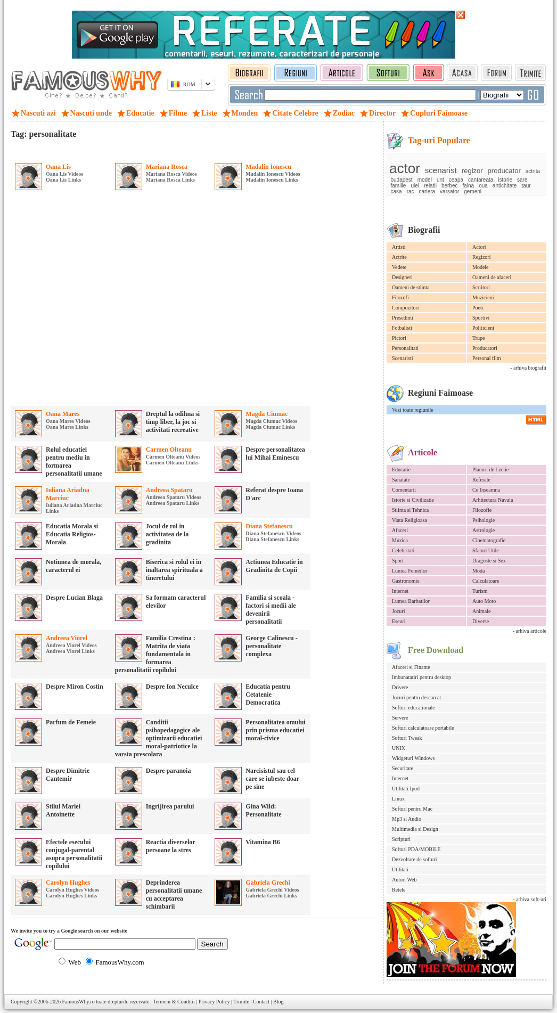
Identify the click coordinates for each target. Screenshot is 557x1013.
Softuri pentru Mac (412, 809)
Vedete (399, 267)
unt (440, 180)
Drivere (400, 687)
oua (483, 186)
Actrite (399, 257)
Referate (481, 480)
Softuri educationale (413, 707)
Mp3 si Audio (406, 819)
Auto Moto (484, 601)
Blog (278, 1001)
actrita (533, 171)
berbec (449, 186)
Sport (398, 560)
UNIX (398, 748)
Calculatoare (485, 581)
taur (525, 186)
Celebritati (403, 550)
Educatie (401, 469)
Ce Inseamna (486, 490)
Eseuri (399, 621)
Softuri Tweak (407, 738)
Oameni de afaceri (491, 277)
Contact (261, 1001)
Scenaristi (402, 358)
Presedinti (402, 318)
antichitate (505, 186)
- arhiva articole (529, 631)
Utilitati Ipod (406, 788)
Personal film (486, 358)
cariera (427, 191)
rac (410, 191)
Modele (480, 267)
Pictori (399, 338)
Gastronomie (406, 581)
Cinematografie (488, 540)
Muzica (400, 540)
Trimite (241, 1001)
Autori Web (404, 880)
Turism (480, 591)
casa (396, 191)
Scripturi (401, 839)
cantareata (480, 180)
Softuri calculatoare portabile (423, 728)
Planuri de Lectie (490, 469)
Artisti (399, 247)
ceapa (456, 180)
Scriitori (481, 287)
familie (398, 186)
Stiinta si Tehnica (410, 510)
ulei (415, 186)
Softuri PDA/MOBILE (416, 849)
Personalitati (405, 348)
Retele (399, 890)
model (424, 180)
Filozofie (482, 510)
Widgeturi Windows (413, 758)
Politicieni (483, 328)
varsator (449, 191)
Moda (478, 571)
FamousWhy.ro (78, 1001)
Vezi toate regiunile (412, 410)
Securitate (402, 768)
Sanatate (401, 480)
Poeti (478, 308)
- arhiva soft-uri (529, 899)
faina (468, 186)
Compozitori (405, 308)
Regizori (481, 257)
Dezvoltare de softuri (414, 859)
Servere (400, 718)
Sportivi (480, 318)
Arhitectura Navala (492, 500)
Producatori (484, 348)
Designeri (402, 277)
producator (504, 171)
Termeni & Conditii (174, 1001)
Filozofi (400, 297)
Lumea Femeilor (409, 571)
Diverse (480, 621)
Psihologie (483, 520)
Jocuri (398, 611)
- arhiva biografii (528, 368)
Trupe (478, 338)
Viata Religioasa (409, 520)
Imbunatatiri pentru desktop (421, 677)
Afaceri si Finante (411, 667)
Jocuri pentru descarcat (416, 697)
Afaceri (400, 530)
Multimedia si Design (415, 829)
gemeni (472, 191)
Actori (479, 247)
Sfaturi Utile (485, 550)
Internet (400, 591)
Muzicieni (483, 297)
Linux (398, 799)
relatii (430, 186)
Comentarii (404, 490)
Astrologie (483, 530)
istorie (505, 180)
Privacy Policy (214, 1001)
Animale (481, 611)
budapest (402, 180)
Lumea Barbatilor (411, 601)
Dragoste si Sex (489, 560)
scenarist (441, 170)
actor (404, 168)
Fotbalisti (402, 328)
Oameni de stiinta (411, 287)
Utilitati (400, 869)
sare (522, 180)
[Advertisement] (105, 300)
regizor (472, 171)
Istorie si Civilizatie (413, 500)
